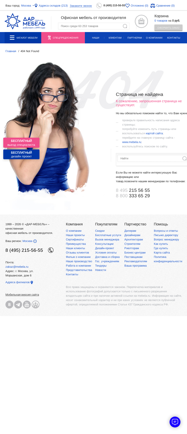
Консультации (104, 243)
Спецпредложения (65, 37)
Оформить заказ (168, 27)
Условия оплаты (106, 252)
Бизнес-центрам (135, 252)
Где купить (161, 248)
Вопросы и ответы (166, 230)
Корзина (161, 16)
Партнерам (134, 37)
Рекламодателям (135, 261)
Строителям (132, 243)
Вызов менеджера (107, 239)
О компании (154, 37)
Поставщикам (133, 257)
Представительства (79, 270)
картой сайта (154, 133)
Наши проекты (95, 39)
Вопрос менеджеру (166, 239)
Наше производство (79, 261)
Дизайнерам (132, 235)
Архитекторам (133, 239)
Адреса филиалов (17, 282)
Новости (100, 270)
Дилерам (130, 230)
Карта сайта (162, 252)
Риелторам (131, 248)
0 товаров (160, 20)
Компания (74, 224)
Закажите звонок (81, 5)
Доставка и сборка (107, 257)
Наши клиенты (75, 248)
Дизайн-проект (104, 248)
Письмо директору (166, 235)
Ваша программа (135, 265)
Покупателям (106, 224)
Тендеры (100, 265)
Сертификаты (75, 239)
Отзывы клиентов (77, 252)
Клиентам (115, 37)
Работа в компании (78, 265)
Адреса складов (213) (53, 5)
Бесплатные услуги (108, 235)
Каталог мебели (24, 39)
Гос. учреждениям (107, 261)
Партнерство (135, 224)
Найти (125, 26)
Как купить (161, 243)
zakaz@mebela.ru (16, 266)
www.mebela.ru (131, 142)
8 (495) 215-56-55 (114, 5)
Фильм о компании (78, 257)
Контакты (173, 37)
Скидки (100, 230)
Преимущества (76, 243)
